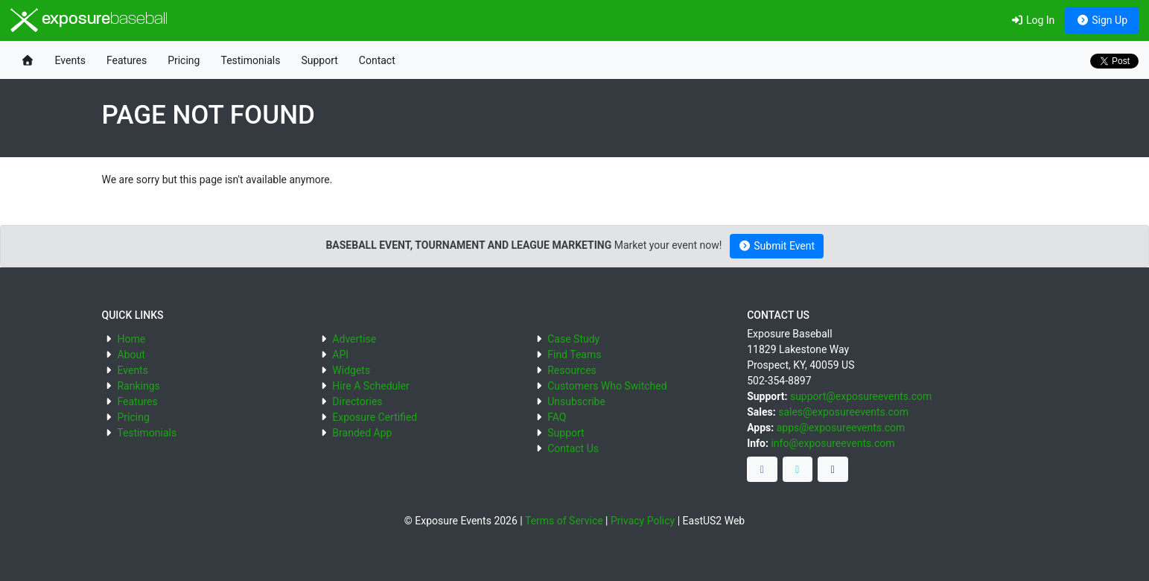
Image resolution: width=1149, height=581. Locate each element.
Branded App (362, 433)
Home (131, 339)
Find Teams (574, 355)
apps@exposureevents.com (841, 428)
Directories (357, 401)
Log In (1032, 20)
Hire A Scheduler (370, 386)
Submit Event (776, 246)
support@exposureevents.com (861, 396)
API (340, 355)
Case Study (573, 339)
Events (70, 60)
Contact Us (573, 448)
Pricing (184, 60)
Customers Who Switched (606, 386)
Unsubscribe (576, 401)
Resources (571, 370)
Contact (377, 60)
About (130, 355)
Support (319, 60)
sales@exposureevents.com (843, 412)
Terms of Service (564, 521)
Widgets (351, 370)
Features (126, 60)
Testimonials (250, 60)
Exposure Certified (374, 417)
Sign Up (1101, 20)
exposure (89, 20)
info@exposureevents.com (832, 443)
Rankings (138, 386)
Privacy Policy (643, 521)
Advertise (354, 339)
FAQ (556, 417)
